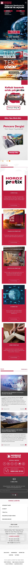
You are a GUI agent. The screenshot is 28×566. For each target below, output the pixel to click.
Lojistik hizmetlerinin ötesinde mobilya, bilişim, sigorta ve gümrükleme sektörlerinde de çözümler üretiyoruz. (14, 350)
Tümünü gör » (24, 369)
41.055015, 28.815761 (14, 536)
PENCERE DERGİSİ (6, 519)
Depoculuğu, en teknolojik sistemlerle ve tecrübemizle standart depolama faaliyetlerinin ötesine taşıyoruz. (14, 274)
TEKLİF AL (4, 512)
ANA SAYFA (6, 552)
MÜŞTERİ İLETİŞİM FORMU (9, 515)
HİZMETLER (21, 552)
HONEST (4, 508)
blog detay (23, 409)
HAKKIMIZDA (14, 552)
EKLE (14, 495)
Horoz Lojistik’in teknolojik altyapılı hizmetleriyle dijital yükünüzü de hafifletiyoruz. (14, 312)
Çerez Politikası (9, 563)
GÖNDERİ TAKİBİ (6, 505)
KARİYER (11, 555)
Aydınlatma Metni (18, 563)
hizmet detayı (13, 205)
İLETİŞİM (17, 555)
